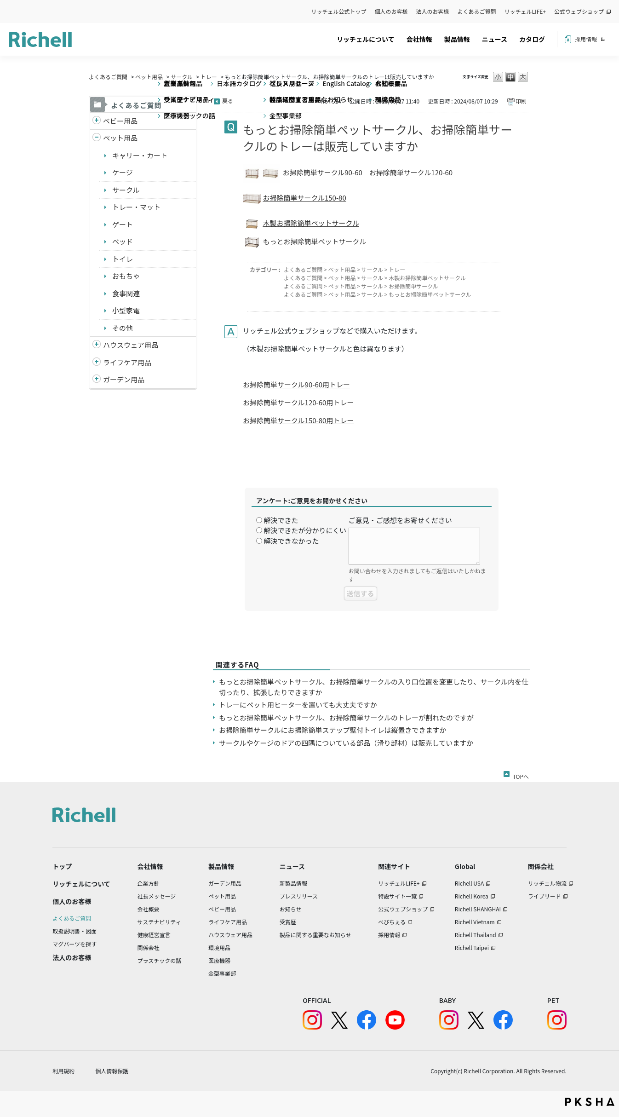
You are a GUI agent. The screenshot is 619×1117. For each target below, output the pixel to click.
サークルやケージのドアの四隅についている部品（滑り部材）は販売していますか (346, 743)
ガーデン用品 (123, 379)
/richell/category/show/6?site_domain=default (96, 362)
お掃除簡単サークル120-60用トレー (298, 402)
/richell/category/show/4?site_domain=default (96, 138)
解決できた (281, 520)
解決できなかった (291, 541)
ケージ (122, 172)
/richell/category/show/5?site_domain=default (96, 121)
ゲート (122, 224)
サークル (182, 77)
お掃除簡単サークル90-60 (321, 172)
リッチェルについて (366, 39)
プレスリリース (299, 896)
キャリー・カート (139, 155)
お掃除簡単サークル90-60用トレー (296, 384)
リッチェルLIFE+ (525, 11)
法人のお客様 (432, 11)
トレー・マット (136, 207)
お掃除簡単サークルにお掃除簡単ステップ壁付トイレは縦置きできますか (333, 730)
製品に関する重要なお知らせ (315, 935)
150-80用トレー (329, 420)
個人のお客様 (391, 11)
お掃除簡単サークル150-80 (304, 197)
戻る (227, 100)
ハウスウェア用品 (130, 345)
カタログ (532, 39)
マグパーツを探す (74, 944)
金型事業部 (222, 973)
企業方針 (149, 883)
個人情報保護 (111, 1071)
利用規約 (63, 1071)
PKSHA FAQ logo (589, 1102)
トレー (209, 77)
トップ (62, 866)
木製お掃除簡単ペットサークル (311, 223)
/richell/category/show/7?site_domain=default (96, 345)
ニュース (494, 39)
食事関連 (126, 293)
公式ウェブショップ (579, 11)
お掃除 (379, 172)
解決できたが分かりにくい (305, 530)
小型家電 (126, 310)
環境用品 (219, 947)
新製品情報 (293, 883)
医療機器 (219, 960)
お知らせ (291, 909)
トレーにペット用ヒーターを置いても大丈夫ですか (298, 704)
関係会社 (149, 947)
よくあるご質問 (477, 11)
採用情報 (586, 39)
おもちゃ (126, 276)
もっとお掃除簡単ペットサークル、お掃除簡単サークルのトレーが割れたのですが (346, 717)
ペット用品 (149, 77)
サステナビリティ (159, 922)
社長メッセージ (157, 896)
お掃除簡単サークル (413, 286)
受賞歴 (288, 922)
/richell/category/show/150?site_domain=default (96, 379)
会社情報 (419, 39)
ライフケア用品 (127, 362)
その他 (122, 328)
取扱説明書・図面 (74, 931)
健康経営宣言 (154, 935)
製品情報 (457, 39)
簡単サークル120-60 (421, 172)
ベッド (122, 241)
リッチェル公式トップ (339, 11)
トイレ (122, 259)
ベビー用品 (120, 121)
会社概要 (149, 909)
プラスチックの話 (160, 960)
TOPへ (521, 774)
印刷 (521, 101)
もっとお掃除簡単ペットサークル (314, 241)
